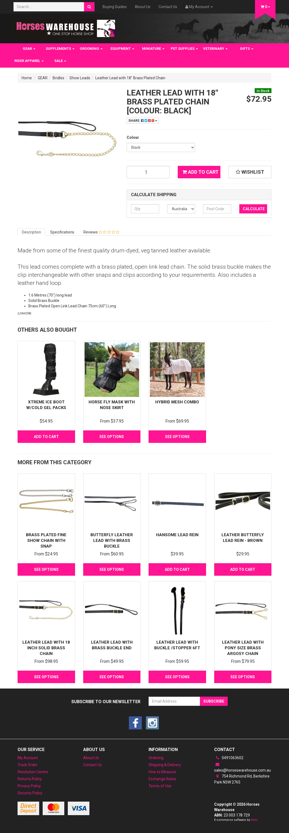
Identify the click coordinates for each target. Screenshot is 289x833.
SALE (60, 61)
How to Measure (162, 772)
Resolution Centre (33, 772)
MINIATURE (153, 49)
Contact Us (168, 7)
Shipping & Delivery (165, 765)
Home (27, 78)
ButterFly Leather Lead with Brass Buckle (111, 540)
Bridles (58, 78)
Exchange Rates (162, 779)
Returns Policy (30, 779)
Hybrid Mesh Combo (177, 402)
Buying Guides (115, 7)
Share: (142, 121)
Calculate (254, 209)
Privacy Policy (29, 786)
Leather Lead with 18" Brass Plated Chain (130, 78)
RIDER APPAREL (29, 61)
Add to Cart (200, 172)
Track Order (28, 765)
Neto (254, 820)
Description (31, 232)
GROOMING (91, 49)
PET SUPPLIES (184, 49)
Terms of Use (160, 786)
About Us (142, 7)
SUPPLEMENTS (60, 49)
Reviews (101, 232)
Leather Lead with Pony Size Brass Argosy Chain (243, 648)
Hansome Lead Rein (177, 534)
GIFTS (246, 49)
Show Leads (79, 78)
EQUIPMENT (122, 49)
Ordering (156, 758)
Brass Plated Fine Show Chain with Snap (46, 540)
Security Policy (30, 793)
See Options (111, 436)
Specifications (62, 232)
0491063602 (228, 758)
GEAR (29, 49)
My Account (28, 758)
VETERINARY (215, 49)
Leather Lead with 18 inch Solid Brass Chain (46, 648)
